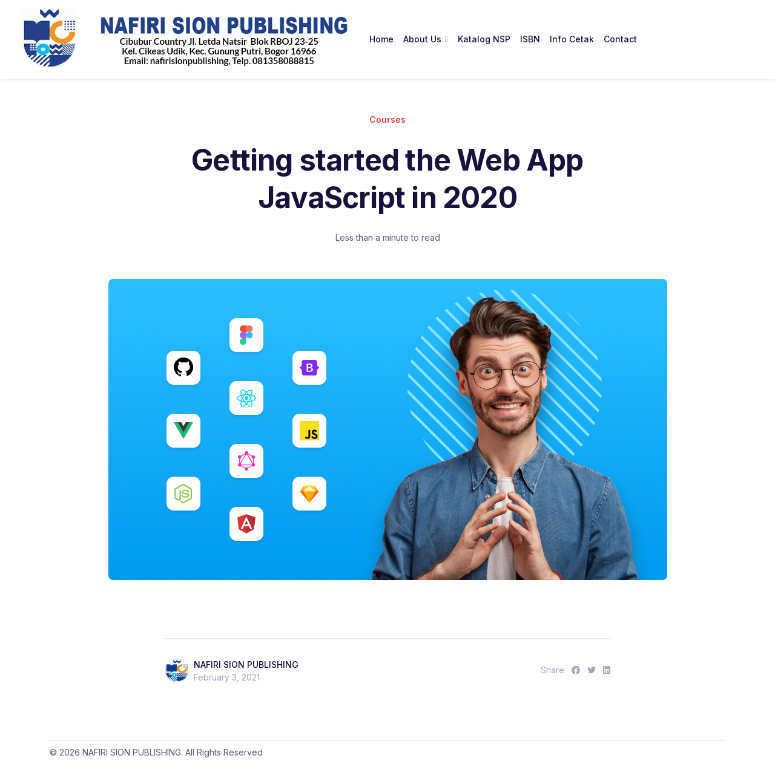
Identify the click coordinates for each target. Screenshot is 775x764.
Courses (387, 119)
